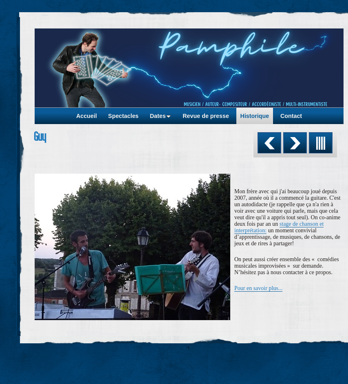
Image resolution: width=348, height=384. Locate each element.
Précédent (269, 143)
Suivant (295, 143)
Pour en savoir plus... (258, 288)
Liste (320, 143)
